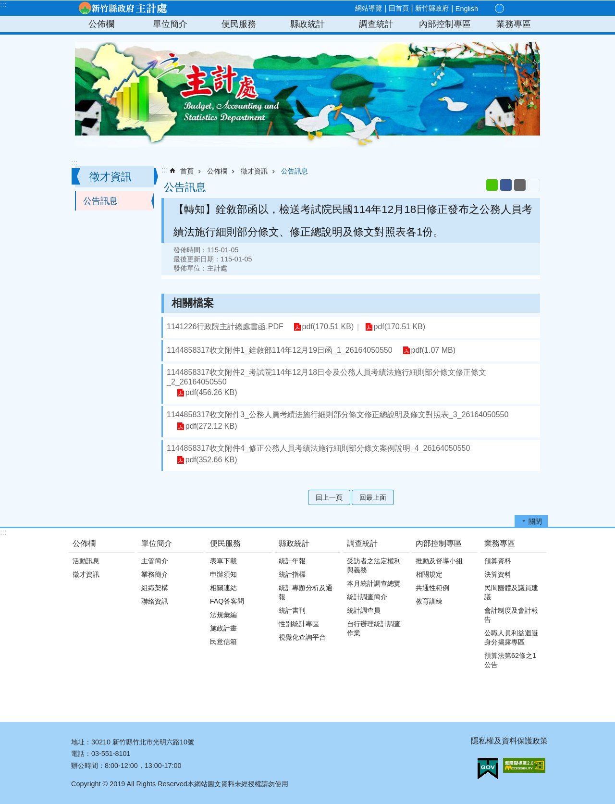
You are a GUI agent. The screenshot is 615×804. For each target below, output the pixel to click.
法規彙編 (223, 614)
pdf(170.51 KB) (328, 327)
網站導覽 (368, 8)
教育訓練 (429, 601)
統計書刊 (292, 610)
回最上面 (372, 497)
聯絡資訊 (154, 601)
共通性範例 (432, 588)
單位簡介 (170, 24)
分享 (521, 8)
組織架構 (154, 588)
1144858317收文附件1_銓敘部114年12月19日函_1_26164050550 (280, 350)
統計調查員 (364, 610)
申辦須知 (223, 574)
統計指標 (292, 574)
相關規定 (429, 574)
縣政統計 (307, 24)
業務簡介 (154, 574)
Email (520, 185)
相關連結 (223, 588)
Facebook (506, 185)
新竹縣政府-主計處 (122, 8)
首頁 (187, 171)
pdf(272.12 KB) (211, 426)
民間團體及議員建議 (511, 592)
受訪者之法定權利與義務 (374, 565)
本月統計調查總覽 (374, 583)
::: (3, 4)
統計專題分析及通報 (305, 592)
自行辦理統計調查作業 (374, 628)
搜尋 (532, 8)
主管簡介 (154, 561)
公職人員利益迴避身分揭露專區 (511, 637)
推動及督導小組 (439, 561)
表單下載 (223, 561)
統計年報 (292, 561)
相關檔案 (193, 303)
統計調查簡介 (367, 597)
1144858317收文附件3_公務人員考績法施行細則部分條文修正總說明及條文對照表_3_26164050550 (337, 414)
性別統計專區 (299, 624)
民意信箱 (223, 641)
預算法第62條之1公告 (510, 660)
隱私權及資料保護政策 (509, 741)
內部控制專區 (445, 24)
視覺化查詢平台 (302, 637)
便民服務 (238, 24)
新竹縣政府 (432, 8)
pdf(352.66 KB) (211, 460)
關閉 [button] (535, 521)
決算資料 (497, 574)
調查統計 (376, 24)
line (492, 185)
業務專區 (513, 24)
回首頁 (399, 8)
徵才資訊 (110, 177)
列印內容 (534, 185)
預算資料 (497, 561)
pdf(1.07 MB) (433, 350)
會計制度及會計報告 (511, 614)
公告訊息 (100, 201)
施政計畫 (223, 628)
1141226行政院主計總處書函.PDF (225, 326)
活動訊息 (86, 561)
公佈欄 (101, 24)
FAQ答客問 (227, 601)
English (466, 8)
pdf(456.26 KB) (211, 393)
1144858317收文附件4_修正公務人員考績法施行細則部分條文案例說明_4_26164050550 (318, 448)
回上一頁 (329, 497)
